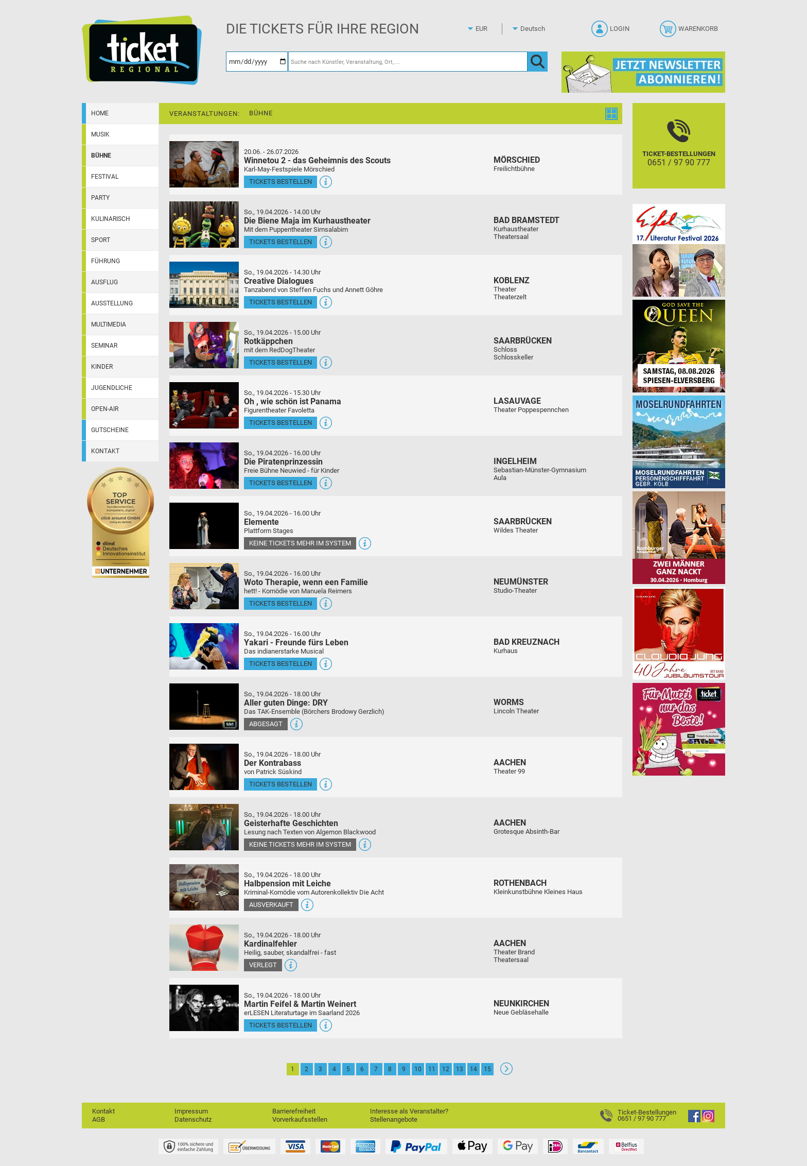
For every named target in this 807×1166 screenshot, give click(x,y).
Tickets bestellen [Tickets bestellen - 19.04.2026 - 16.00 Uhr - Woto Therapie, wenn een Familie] (280, 603)
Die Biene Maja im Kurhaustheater (307, 221)
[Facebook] (694, 1120)
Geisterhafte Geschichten (291, 823)
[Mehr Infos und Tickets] (204, 164)
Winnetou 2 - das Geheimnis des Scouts (317, 160)
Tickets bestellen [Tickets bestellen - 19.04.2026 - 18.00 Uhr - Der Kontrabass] (280, 784)
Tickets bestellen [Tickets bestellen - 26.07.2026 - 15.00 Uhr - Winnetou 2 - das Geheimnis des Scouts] (280, 181)
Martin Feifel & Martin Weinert (300, 1004)
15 (487, 1069)
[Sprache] (536, 29)
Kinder (102, 366)
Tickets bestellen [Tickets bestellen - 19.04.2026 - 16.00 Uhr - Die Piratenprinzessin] (280, 483)
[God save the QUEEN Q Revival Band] (679, 346)
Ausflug (104, 282)
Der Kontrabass (272, 763)
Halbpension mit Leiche (287, 883)
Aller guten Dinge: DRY (286, 703)
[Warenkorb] (690, 32)
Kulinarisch (110, 218)
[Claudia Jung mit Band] (679, 633)
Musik (100, 134)
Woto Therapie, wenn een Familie (306, 582)
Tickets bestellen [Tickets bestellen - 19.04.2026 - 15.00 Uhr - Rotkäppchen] (280, 362)
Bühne (101, 155)
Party (100, 197)
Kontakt (105, 451)
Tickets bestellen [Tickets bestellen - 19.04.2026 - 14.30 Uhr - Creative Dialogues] (280, 302)
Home (100, 113)
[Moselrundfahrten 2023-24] (679, 441)
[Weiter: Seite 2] (506, 1072)
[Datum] (257, 62)
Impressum (191, 1111)
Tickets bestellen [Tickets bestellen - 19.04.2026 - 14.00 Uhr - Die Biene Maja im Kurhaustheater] (280, 242)
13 (459, 1069)
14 (473, 1069)
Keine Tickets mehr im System (300, 543)
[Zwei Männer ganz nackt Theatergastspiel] (679, 537)
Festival (104, 176)
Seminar (104, 345)
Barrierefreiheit (293, 1111)
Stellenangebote (393, 1119)
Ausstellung (112, 303)
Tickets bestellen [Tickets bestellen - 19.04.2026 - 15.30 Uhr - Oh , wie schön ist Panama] (280, 422)
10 (418, 1069)
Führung (105, 261)
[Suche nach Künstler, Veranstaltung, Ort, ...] (408, 62)
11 (431, 1069)
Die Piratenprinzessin (283, 462)
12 (445, 1069)
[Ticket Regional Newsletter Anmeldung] (643, 72)
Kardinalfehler (270, 944)
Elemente (261, 522)
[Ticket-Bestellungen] (679, 154)
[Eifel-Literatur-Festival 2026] (679, 250)
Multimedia (108, 324)
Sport (100, 240)
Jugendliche (111, 387)
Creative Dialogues (278, 281)
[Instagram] (708, 1120)
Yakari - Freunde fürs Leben (296, 642)
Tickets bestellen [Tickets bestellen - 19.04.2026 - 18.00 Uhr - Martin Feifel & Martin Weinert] (280, 1025)
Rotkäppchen (268, 341)
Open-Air (104, 409)
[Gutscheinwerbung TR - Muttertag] (679, 729)
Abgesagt (266, 724)
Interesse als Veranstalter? (409, 1111)
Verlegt (263, 965)
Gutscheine (110, 430)
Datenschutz (193, 1119)
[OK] (538, 62)
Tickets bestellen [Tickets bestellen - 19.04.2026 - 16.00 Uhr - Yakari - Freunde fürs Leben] (280, 663)
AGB (98, 1119)
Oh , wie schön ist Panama (292, 401)
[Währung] (491, 29)
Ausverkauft (271, 904)
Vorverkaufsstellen (299, 1119)
